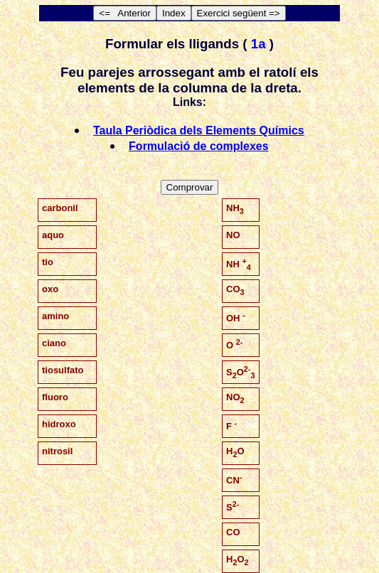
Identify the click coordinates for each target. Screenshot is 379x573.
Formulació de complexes (199, 146)
